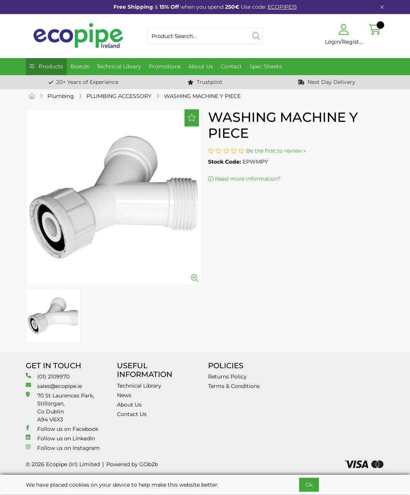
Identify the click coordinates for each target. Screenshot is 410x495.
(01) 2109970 (47, 376)
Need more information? (244, 178)
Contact (231, 66)
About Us (200, 66)
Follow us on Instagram (63, 447)
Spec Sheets (265, 66)
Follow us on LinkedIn (60, 438)
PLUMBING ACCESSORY (119, 96)
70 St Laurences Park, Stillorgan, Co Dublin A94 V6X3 (60, 407)
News (124, 395)
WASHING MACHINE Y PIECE (202, 96)
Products (50, 66)
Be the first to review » (276, 150)
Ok (309, 484)
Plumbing (60, 96)
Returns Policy (227, 376)
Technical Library (119, 66)
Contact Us (132, 414)
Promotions (165, 66)
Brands (80, 66)
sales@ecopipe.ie (54, 385)
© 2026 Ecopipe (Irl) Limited (63, 464)
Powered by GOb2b (132, 464)
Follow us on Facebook (62, 428)
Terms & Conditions (234, 386)
